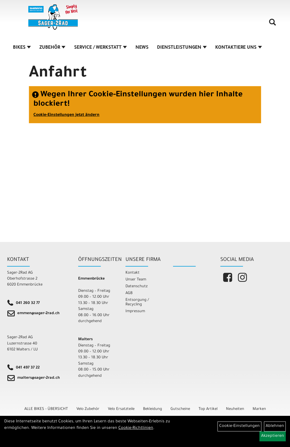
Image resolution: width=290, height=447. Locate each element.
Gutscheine (180, 409)
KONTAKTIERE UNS (238, 47)
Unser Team (135, 280)
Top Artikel (208, 409)
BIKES (22, 47)
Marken (259, 409)
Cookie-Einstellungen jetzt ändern (66, 115)
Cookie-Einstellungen (239, 426)
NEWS (141, 47)
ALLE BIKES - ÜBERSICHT (46, 409)
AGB (129, 293)
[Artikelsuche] (272, 24)
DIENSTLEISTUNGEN (181, 47)
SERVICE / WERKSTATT (100, 47)
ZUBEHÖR (52, 47)
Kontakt (132, 273)
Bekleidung (152, 409)
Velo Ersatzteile (121, 409)
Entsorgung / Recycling (137, 302)
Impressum (135, 311)
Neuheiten (235, 409)
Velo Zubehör (87, 409)
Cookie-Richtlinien (135, 428)
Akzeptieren (272, 436)
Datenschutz (136, 286)
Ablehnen (275, 426)
